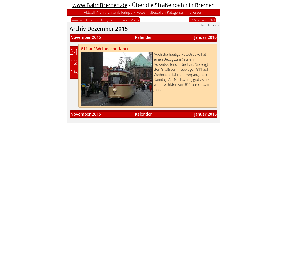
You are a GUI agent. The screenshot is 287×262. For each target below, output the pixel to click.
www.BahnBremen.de (99, 5)
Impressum (194, 12)
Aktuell (89, 12)
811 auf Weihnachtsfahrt (104, 48)
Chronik (113, 12)
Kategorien (175, 12)
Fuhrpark (128, 12)
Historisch (123, 20)
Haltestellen (156, 12)
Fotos (141, 12)
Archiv (101, 12)
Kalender (143, 37)
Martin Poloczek (209, 25)
